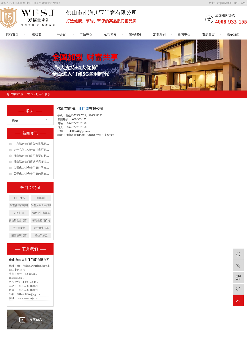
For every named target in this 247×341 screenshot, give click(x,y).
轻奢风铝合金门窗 (41, 205)
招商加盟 (135, 34)
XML (244, 3)
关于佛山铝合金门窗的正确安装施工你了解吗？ (32, 173)
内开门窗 (19, 212)
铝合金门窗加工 (41, 212)
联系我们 (233, 34)
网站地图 (226, 3)
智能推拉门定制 (19, 205)
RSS (236, 3)
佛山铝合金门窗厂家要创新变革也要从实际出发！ (32, 155)
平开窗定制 (19, 227)
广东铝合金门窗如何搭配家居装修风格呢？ (32, 143)
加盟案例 (159, 34)
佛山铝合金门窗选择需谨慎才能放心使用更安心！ (32, 161)
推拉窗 (36, 34)
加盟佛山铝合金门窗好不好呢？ (32, 167)
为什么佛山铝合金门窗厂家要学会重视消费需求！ (32, 149)
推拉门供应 (19, 197)
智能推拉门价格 (41, 220)
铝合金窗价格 (41, 227)
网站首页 (12, 34)
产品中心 (86, 34)
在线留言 (208, 34)
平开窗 (61, 34)
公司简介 (110, 34)
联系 (39, 94)
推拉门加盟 (41, 235)
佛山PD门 (41, 197)
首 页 (30, 94)
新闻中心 (184, 34)
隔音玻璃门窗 (19, 235)
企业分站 (214, 3)
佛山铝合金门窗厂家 (19, 220)
